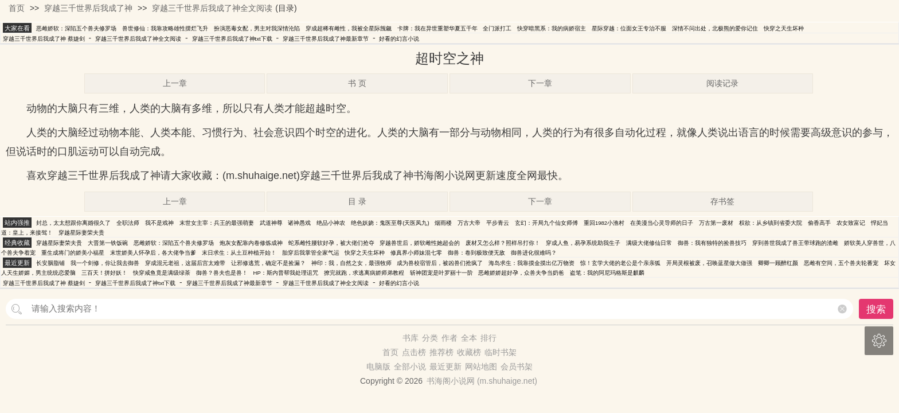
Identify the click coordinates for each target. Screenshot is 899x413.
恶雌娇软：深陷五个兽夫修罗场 (76, 28)
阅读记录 (722, 83)
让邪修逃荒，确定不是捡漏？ (268, 263)
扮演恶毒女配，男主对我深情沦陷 (257, 28)
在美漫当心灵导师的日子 (661, 223)
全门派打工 (497, 28)
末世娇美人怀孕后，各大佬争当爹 (153, 253)
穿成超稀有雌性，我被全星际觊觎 (349, 28)
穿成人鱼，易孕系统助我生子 (583, 243)
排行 (488, 337)
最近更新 (445, 366)
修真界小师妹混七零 (416, 253)
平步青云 (497, 223)
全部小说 (410, 366)
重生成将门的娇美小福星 (72, 253)
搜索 (876, 309)
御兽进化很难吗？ (534, 253)
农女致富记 (851, 223)
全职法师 (127, 223)
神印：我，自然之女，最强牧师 (351, 263)
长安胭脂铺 (50, 263)
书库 (410, 337)
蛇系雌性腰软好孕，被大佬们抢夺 (331, 243)
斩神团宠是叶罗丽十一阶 (441, 273)
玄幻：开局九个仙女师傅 (546, 223)
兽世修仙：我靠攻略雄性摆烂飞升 (165, 28)
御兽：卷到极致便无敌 (476, 253)
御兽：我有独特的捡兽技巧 (712, 243)
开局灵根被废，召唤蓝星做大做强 (709, 263)
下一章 (540, 83)
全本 (469, 337)
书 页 (357, 83)
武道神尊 (271, 223)
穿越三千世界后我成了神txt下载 (232, 39)
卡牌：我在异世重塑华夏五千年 (437, 28)
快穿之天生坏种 (784, 28)
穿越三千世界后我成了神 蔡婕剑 (44, 39)
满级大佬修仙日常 (649, 243)
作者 (449, 337)
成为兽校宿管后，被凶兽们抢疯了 (440, 263)
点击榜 (414, 352)
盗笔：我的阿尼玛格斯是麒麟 (607, 273)
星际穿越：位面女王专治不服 (629, 28)
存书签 (722, 201)
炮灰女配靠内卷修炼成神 (251, 243)
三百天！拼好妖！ (104, 273)
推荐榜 (441, 352)
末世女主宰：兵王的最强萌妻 (216, 223)
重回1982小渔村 (604, 223)
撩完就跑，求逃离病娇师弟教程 (364, 273)
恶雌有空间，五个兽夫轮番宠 (841, 263)
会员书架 (517, 366)
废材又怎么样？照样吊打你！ (503, 243)
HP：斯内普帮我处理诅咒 (285, 273)
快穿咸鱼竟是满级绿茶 (161, 273)
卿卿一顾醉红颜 (778, 263)
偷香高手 (819, 223)
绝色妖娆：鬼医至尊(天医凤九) (390, 223)
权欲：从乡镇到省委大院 (770, 223)
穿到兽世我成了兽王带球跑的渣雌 (795, 243)
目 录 (357, 201)
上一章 (175, 83)
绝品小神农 (330, 223)
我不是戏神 (159, 223)
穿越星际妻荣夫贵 (81, 232)
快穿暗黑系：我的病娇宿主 (551, 28)
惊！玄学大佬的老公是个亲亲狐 (620, 263)
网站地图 (481, 366)
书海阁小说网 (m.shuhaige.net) (482, 380)
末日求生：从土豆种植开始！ (239, 253)
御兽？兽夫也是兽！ (222, 273)
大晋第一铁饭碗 (108, 243)
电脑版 (378, 366)
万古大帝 (469, 223)
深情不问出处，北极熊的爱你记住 (715, 28)
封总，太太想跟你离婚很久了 (73, 223)
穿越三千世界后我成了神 (88, 8)
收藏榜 (469, 352)
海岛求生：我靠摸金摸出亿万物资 (531, 263)
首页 (17, 8)
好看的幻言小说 (399, 39)
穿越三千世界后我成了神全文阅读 (212, 8)
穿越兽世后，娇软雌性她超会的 (420, 243)
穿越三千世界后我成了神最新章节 (326, 39)
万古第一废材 (716, 223)
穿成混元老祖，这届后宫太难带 (185, 263)
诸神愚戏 (299, 223)
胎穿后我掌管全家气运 (310, 253)
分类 (430, 337)
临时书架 (500, 352)
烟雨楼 (443, 223)
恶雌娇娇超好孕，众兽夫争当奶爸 (521, 273)
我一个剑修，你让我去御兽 (105, 263)
